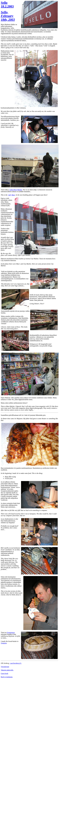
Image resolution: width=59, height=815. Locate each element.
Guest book (4, 673)
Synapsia (4, 643)
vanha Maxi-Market (15, 190)
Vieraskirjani (5, 667)
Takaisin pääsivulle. (7, 670)
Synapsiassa (11, 632)
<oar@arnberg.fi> (15, 663)
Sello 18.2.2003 (7, 4)
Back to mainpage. (7, 677)
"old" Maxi (11, 195)
